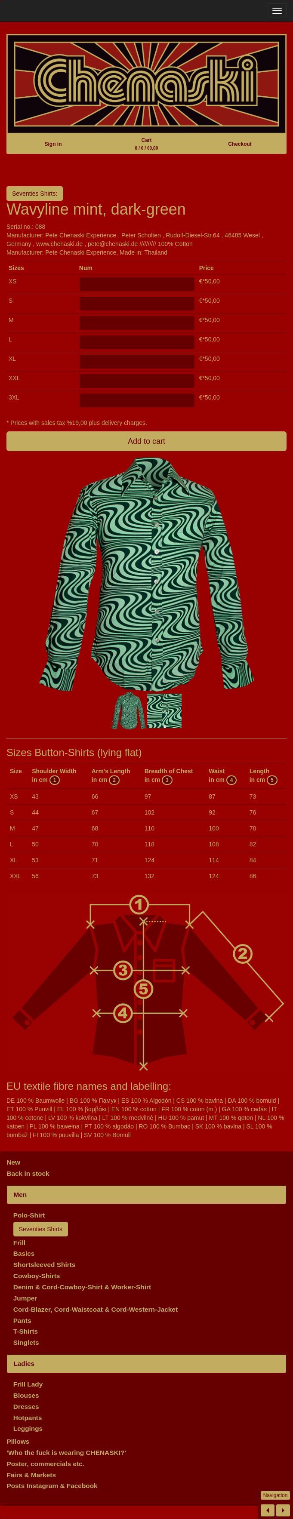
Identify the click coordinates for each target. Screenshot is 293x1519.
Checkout (240, 144)
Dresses (26, 1406)
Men (20, 1194)
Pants (22, 1320)
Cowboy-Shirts (36, 1275)
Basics (24, 1253)
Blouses (26, 1395)
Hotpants (27, 1417)
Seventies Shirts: (34, 193)
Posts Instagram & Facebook (51, 1485)
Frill (19, 1242)
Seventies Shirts (40, 1229)
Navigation (275, 1495)
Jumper (25, 1298)
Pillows (17, 1441)
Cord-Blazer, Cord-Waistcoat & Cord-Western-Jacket (95, 1309)
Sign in (53, 144)
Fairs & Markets (31, 1475)
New (13, 1162)
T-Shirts (25, 1331)
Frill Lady (28, 1384)
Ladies (23, 1363)
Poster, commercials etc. (45, 1463)
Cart (146, 144)
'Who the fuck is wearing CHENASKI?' (66, 1452)
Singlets (26, 1342)
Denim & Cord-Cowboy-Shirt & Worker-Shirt (82, 1287)
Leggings (28, 1428)
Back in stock (27, 1173)
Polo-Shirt (29, 1215)
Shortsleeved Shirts (44, 1264)
